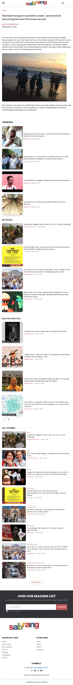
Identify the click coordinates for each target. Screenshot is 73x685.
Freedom (26, 139)
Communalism (31, 507)
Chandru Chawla (32, 458)
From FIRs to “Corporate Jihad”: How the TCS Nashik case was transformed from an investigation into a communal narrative (46, 404)
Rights (5, 311)
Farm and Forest (7, 288)
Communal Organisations (35, 563)
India (4, 243)
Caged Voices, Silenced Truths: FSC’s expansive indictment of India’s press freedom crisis (47, 356)
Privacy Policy (25, 611)
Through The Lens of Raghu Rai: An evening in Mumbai (45, 331)
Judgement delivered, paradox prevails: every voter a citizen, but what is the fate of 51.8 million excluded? (47, 473)
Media (4, 11)
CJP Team (27, 251)
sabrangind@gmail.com (39, 667)
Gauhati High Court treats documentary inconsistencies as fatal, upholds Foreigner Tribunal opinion (47, 248)
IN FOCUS (7, 219)
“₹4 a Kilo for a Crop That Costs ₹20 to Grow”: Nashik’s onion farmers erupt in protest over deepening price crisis (47, 271)
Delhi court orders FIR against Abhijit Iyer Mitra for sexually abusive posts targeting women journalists (46, 380)
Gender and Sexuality (9, 390)
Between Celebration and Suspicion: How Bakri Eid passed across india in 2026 (45, 510)
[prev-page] (4, 419)
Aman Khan (30, 477)
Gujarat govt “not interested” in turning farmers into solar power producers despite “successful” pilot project (46, 158)
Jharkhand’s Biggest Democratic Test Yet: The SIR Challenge (47, 224)
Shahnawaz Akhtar (30, 227)
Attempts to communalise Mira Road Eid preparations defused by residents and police (47, 566)
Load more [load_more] (36, 582)
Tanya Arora (28, 409)
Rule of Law (6, 265)
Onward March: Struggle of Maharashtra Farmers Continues (47, 180)
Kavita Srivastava (10, 24)
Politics (26, 161)
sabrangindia (28, 274)
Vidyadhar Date (29, 334)
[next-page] (8, 419)
